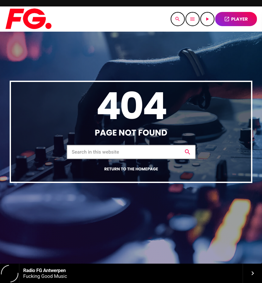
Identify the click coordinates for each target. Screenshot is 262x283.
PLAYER (236, 19)
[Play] (207, 19)
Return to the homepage (131, 169)
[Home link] (28, 19)
